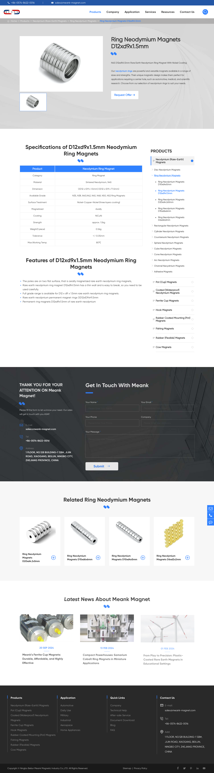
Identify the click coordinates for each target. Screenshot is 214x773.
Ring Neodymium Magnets (83, 21)
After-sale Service (120, 715)
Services (150, 12)
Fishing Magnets (165, 328)
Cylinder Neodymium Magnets (169, 231)
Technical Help (118, 710)
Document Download (122, 720)
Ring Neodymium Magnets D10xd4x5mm (171, 183)
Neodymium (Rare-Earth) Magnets (50, 21)
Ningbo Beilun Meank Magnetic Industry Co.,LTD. (44, 768)
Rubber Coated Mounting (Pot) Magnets (173, 319)
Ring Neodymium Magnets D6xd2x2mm (171, 218)
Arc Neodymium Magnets (166, 260)
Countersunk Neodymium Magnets (171, 237)
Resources (167, 12)
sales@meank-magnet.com (70, 2)
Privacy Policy (140, 768)
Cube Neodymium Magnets (167, 248)
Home (14, 21)
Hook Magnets (164, 309)
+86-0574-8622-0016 (23, 2)
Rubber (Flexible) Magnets (170, 337)
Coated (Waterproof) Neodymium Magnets (167, 291)
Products (95, 12)
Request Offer (124, 95)
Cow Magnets (163, 347)
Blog (112, 725)
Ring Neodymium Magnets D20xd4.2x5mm (171, 200)
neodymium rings (123, 71)
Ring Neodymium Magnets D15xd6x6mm (171, 209)
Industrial (65, 720)
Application (132, 12)
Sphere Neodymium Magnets (168, 243)
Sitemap (127, 768)
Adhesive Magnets (163, 271)
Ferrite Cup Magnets (167, 300)
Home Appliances (70, 730)
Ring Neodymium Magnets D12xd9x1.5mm (120, 21)
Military (64, 715)
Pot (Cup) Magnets (166, 282)
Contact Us (187, 12)
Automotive (66, 705)
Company (112, 12)
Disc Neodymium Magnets (167, 169)
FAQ (112, 730)
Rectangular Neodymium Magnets (171, 225)
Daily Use (65, 710)
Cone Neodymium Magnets (167, 254)
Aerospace (66, 725)
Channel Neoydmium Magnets (169, 266)
